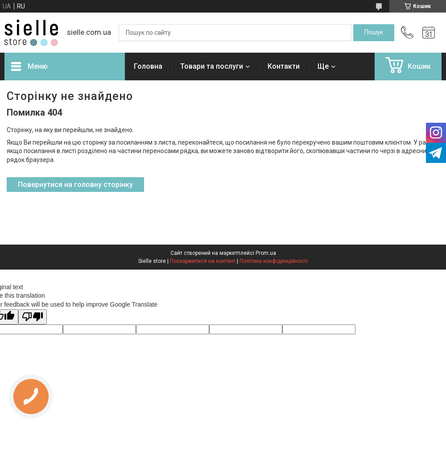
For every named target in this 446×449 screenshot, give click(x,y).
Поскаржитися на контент (202, 261)
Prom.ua (266, 253)
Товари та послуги (211, 66)
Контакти (284, 66)
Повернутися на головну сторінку (75, 184)
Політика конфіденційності (274, 261)
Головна (148, 66)
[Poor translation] (32, 317)
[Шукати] (373, 32)
